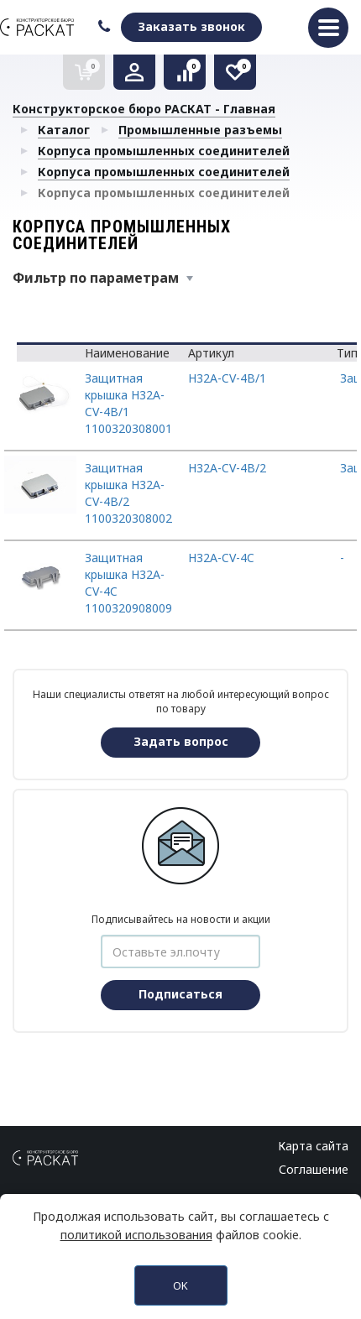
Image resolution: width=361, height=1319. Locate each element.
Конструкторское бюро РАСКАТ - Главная (144, 109)
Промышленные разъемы (200, 130)
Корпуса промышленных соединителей (164, 151)
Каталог (64, 130)
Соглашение (313, 1169)
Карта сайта (313, 1146)
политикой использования (136, 1235)
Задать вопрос (180, 741)
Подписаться (180, 994)
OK (180, 1285)
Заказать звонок (191, 26)
